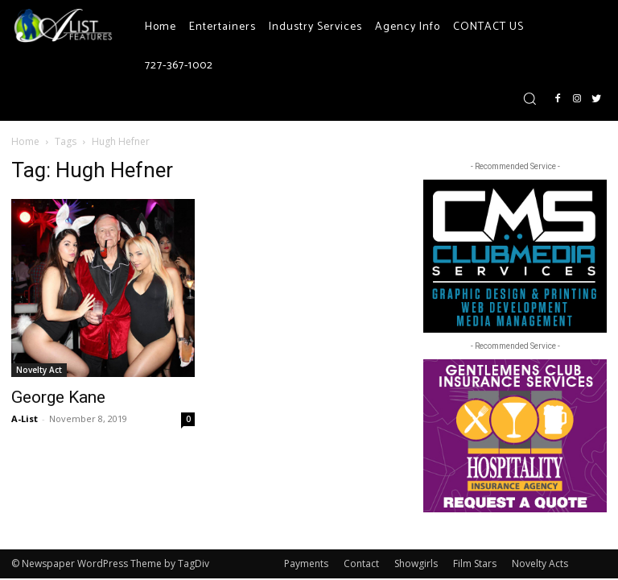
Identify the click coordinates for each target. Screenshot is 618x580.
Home (25, 141)
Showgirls (416, 563)
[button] (529, 98)
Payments (306, 563)
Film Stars (474, 563)
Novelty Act (39, 369)
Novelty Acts (540, 563)
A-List (24, 418)
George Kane (58, 397)
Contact (361, 563)
